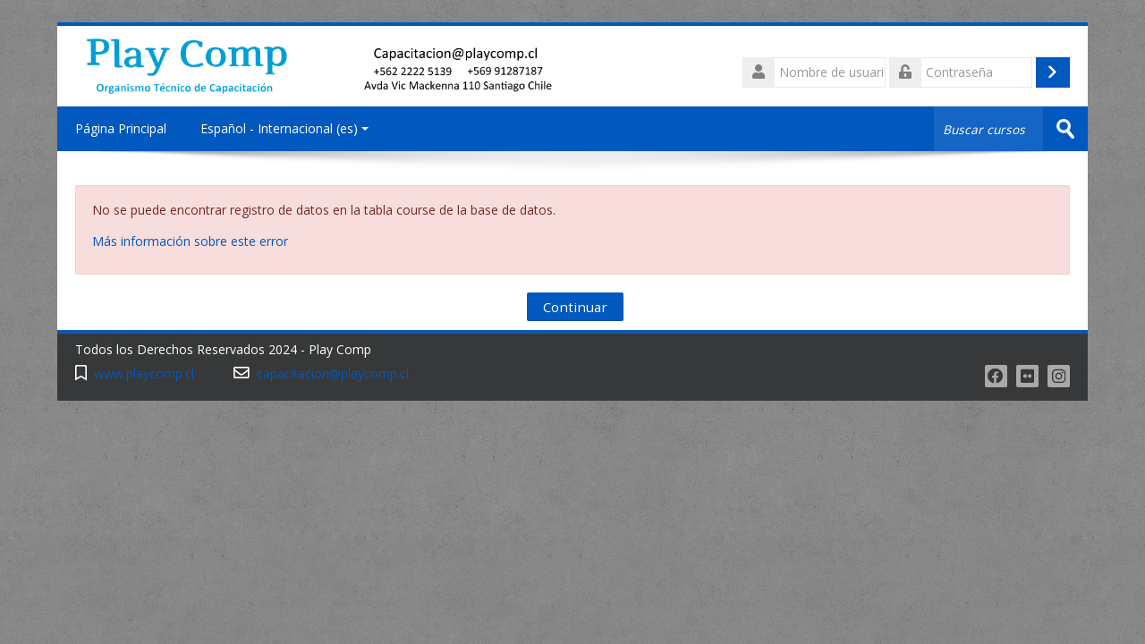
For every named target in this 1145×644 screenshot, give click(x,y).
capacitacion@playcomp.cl (333, 373)
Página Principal (120, 128)
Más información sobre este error (190, 241)
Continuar (575, 307)
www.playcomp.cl (144, 373)
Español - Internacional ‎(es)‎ (284, 128)
